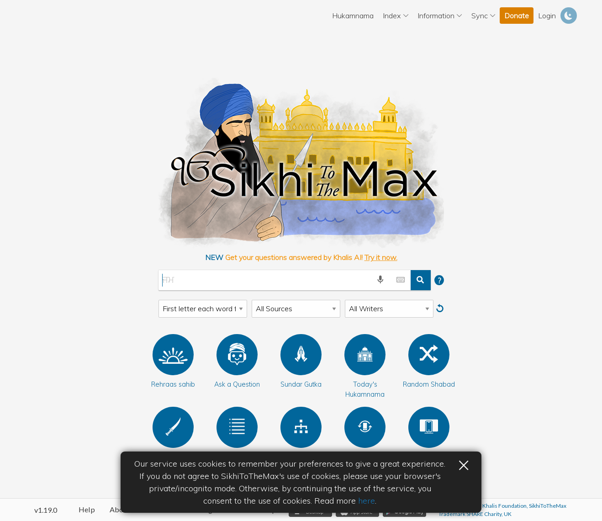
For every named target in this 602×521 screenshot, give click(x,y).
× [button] (464, 464)
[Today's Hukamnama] (364, 354)
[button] (173, 354)
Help (87, 509)
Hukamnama (353, 15)
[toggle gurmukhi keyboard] (401, 280)
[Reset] (441, 309)
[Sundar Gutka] (301, 354)
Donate (516, 15)
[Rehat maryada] (173, 427)
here (366, 500)
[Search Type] (202, 309)
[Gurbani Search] (264, 280)
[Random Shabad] (428, 354)
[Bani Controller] (428, 427)
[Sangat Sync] (364, 427)
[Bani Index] (301, 427)
